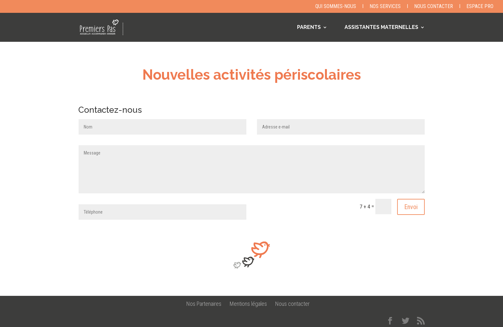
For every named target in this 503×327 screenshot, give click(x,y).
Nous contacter (433, 6)
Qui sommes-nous (335, 6)
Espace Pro (479, 6)
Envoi (411, 207)
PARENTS (309, 27)
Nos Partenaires (203, 303)
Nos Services (385, 6)
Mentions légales (248, 303)
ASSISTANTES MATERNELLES (381, 27)
